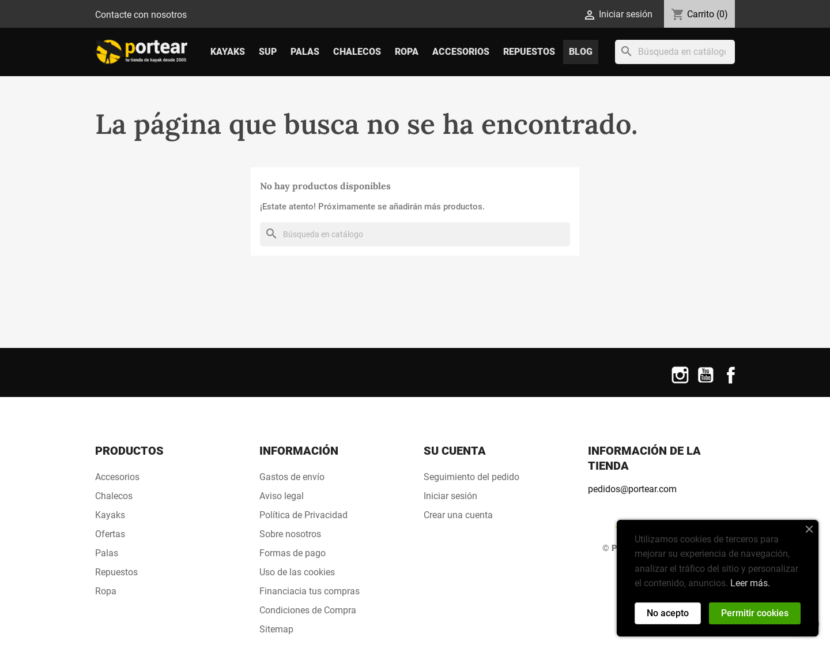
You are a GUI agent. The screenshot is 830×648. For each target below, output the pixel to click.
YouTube (705, 382)
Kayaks (227, 51)
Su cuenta (455, 451)
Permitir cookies (754, 613)
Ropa (406, 51)
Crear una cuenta (458, 515)
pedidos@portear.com (632, 489)
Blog (581, 51)
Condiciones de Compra (307, 610)
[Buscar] (675, 52)
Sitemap (276, 629)
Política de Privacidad (303, 515)
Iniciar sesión (450, 495)
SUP (268, 51)
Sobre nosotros (290, 534)
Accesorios (460, 51)
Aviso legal (281, 495)
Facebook (730, 382)
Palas (304, 51)
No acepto (668, 613)
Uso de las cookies (297, 572)
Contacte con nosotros (141, 14)
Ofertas (110, 534)
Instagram (680, 382)
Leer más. (750, 583)
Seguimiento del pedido (471, 476)
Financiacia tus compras (309, 591)
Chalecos (357, 51)
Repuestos (529, 51)
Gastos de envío (292, 476)
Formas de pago (292, 553)
